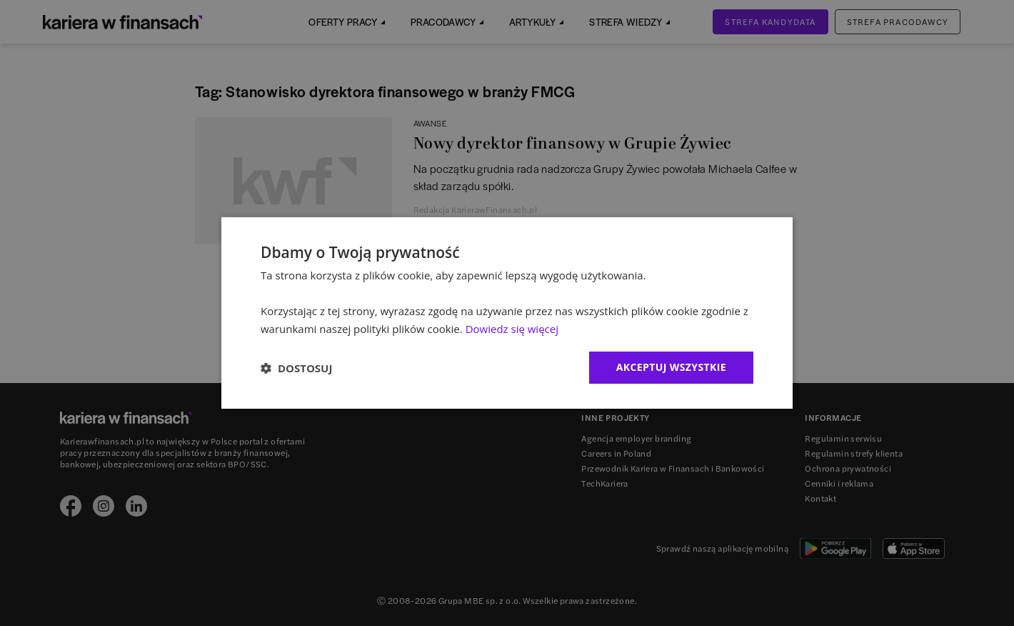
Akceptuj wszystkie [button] (671, 367)
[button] (296, 368)
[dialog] (507, 313)
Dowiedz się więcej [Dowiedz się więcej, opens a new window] (512, 329)
